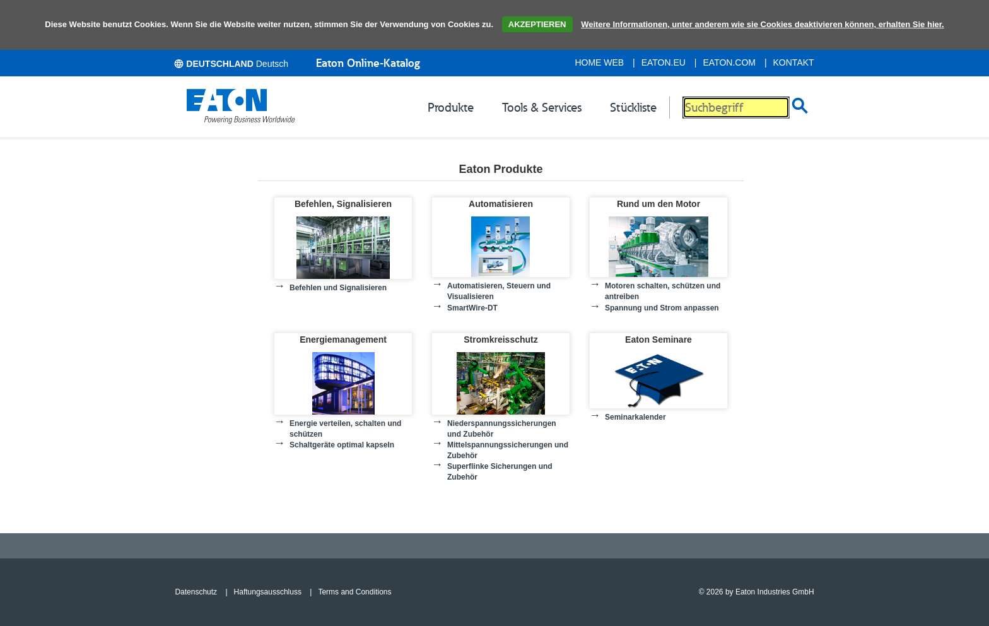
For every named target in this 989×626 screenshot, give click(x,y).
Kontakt (793, 62)
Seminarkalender (635, 417)
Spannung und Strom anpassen (662, 308)
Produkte (451, 107)
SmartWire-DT (472, 308)
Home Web (599, 62)
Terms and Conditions (354, 592)
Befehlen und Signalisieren (338, 287)
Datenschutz (196, 592)
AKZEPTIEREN (537, 24)
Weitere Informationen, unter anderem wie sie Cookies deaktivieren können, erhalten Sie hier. (762, 24)
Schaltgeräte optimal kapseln (342, 444)
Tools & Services (542, 107)
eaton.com (729, 62)
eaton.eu (663, 62)
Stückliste (633, 107)
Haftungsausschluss (267, 592)
